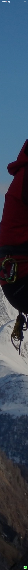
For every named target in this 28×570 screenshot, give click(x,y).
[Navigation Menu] (25, 2)
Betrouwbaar (14, 564)
